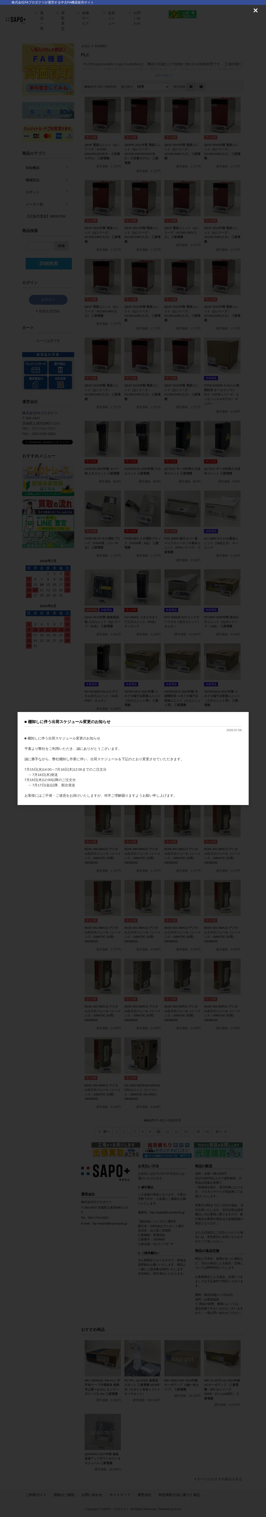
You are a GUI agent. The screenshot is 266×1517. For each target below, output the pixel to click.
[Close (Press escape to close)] (255, 10)
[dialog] (133, 758)
